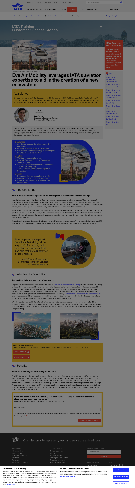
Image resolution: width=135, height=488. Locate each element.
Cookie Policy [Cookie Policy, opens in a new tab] (11, 485)
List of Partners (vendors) (67, 477)
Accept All (121, 471)
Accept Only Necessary (121, 478)
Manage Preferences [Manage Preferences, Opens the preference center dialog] (121, 484)
